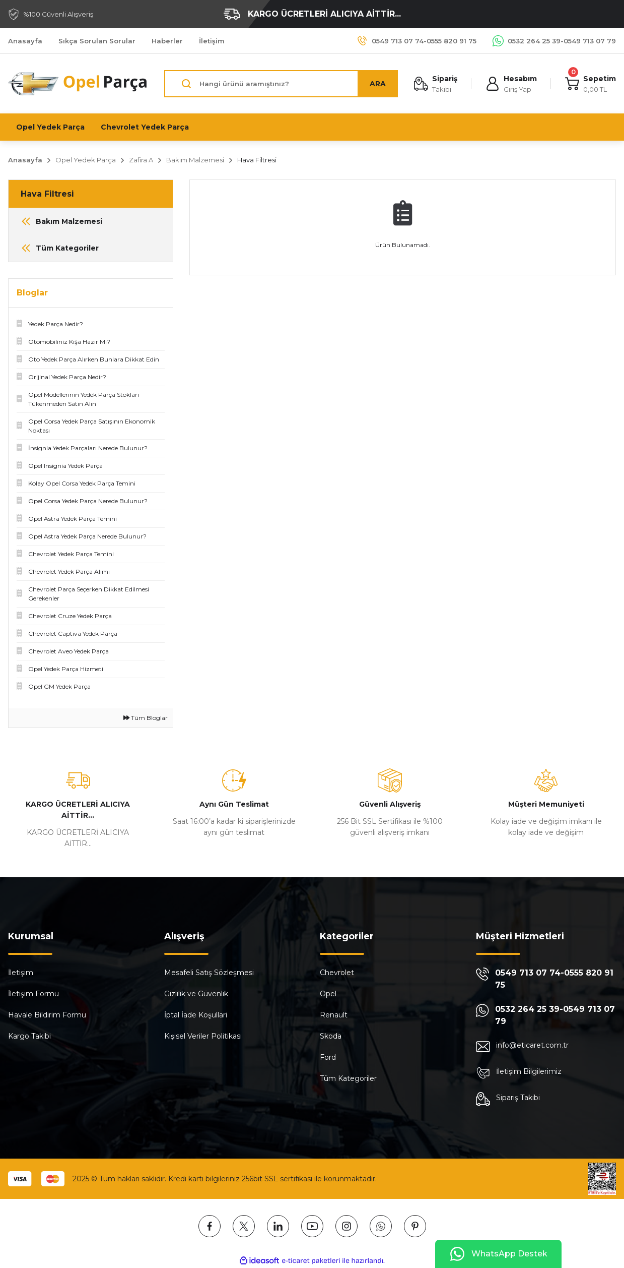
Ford (328, 1057)
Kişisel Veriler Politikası (203, 1036)
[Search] (281, 83)
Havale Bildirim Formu (47, 1014)
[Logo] (78, 83)
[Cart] (590, 84)
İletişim (20, 972)
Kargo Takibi (29, 1036)
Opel (328, 993)
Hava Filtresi (256, 160)
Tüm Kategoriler (348, 1078)
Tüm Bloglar (145, 717)
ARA (378, 83)
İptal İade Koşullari (195, 1014)
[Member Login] (511, 84)
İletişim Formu (33, 993)
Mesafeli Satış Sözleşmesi (209, 972)
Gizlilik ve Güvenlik (196, 993)
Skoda (330, 1036)
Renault (334, 1014)
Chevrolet (337, 972)
